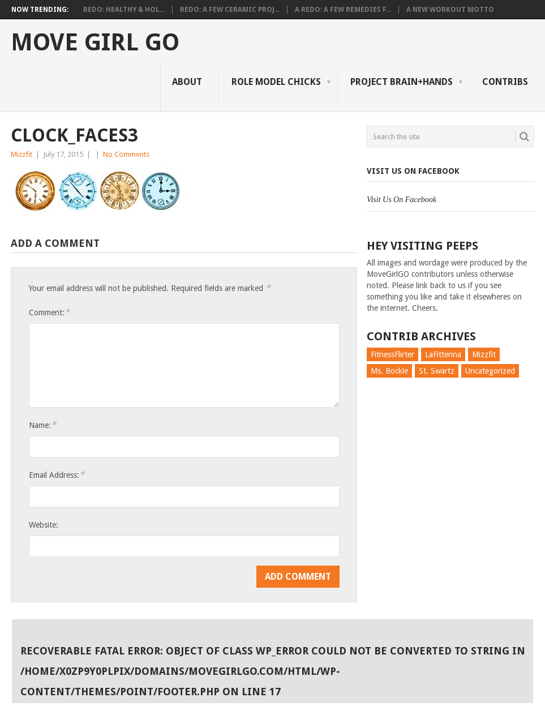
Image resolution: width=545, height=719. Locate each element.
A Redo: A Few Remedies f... (343, 10)
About (187, 81)
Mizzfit (21, 154)
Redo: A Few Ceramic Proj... (230, 10)
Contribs (505, 81)
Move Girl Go (95, 42)
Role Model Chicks (276, 81)
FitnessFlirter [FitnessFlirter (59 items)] (392, 354)
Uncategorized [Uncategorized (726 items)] (490, 370)
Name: (42, 425)
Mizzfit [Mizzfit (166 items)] (484, 354)
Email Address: (56, 474)
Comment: (49, 312)
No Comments (126, 154)
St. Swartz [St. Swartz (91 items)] (436, 370)
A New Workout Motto (450, 10)
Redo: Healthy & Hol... (124, 10)
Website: (43, 524)
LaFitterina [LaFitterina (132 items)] (443, 354)
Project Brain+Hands (401, 81)
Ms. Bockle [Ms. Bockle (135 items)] (389, 370)
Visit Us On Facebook (413, 171)
